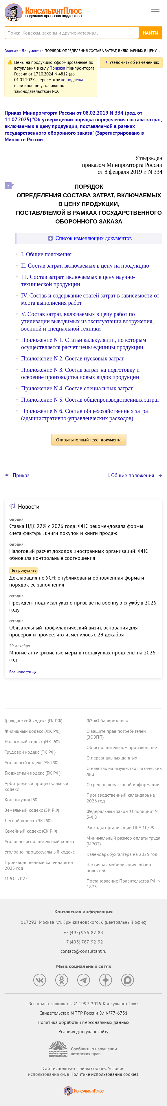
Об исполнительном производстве (122, 747)
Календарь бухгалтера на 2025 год (122, 854)
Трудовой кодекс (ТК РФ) (30, 752)
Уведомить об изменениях (134, 62)
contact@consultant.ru (83, 951)
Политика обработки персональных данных (83, 1022)
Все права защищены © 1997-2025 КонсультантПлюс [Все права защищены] (83, 1003)
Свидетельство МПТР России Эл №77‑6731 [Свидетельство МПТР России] (83, 1013)
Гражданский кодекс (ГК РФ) (33, 720)
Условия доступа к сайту (83, 1031)
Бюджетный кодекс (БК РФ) (32, 773)
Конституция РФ (21, 799)
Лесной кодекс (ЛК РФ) (28, 820)
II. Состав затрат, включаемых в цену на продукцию (85, 265)
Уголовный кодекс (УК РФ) (31, 762)
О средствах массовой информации (123, 784)
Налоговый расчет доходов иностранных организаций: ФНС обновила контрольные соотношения (78, 554)
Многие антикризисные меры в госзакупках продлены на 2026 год (82, 656)
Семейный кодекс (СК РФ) (31, 831)
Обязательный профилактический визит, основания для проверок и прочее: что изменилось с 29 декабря (73, 631)
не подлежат (73, 79)
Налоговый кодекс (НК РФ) (32, 741)
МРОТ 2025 (16, 878)
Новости (28, 506)
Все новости (20, 671)
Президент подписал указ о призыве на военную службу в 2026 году (82, 606)
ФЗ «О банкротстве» (107, 720)
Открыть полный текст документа (89, 440)
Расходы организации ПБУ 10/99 (121, 827)
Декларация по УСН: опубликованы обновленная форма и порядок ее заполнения (76, 581)
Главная (11, 50)
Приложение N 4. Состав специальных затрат (77, 388)
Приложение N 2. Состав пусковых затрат (72, 358)
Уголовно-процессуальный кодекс (40, 852)
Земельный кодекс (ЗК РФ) (32, 810)
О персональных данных (112, 758)
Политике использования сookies (104, 1074)
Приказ (21, 475)
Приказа (57, 68)
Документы (31, 50)
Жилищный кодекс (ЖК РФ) (32, 731)
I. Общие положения (46, 254)
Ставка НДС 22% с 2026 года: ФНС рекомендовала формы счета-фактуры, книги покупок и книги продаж (76, 529)
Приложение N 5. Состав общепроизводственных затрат (90, 399)
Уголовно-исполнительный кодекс (40, 841)
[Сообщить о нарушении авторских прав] (83, 1049)
